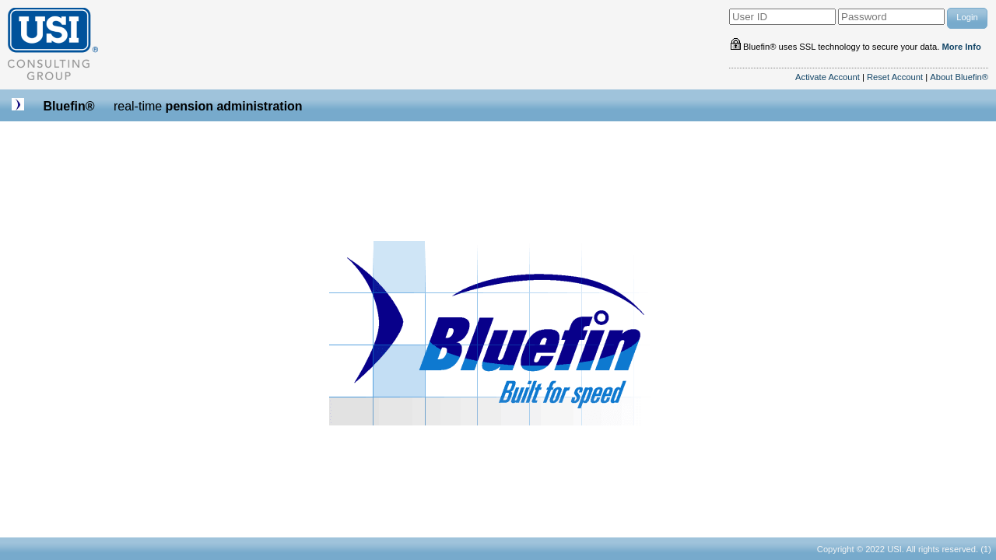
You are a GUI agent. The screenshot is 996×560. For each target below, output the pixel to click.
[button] (967, 18)
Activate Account (827, 77)
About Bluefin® (959, 77)
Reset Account (895, 77)
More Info (961, 46)
